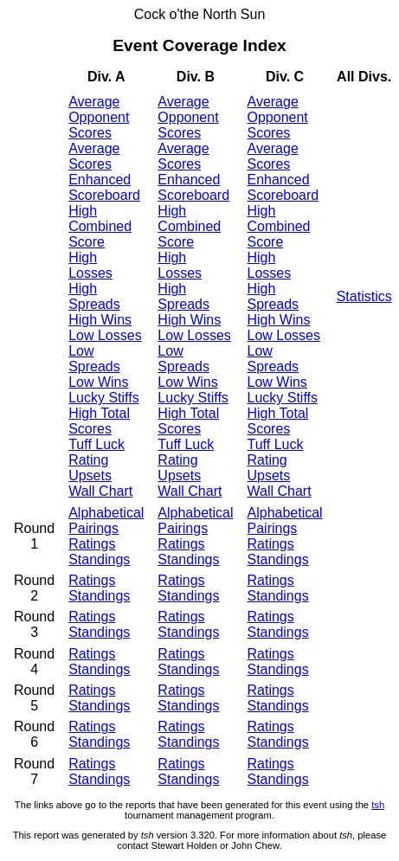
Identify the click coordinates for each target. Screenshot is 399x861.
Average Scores (93, 156)
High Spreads (94, 296)
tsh (377, 805)
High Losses (90, 265)
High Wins (100, 319)
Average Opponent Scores (98, 117)
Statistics (364, 296)
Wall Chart (100, 491)
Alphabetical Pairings (106, 520)
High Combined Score (100, 226)
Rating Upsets (90, 468)
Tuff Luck (96, 444)
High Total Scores (99, 421)
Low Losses (105, 335)
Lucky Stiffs (103, 397)
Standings (99, 559)
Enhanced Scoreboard (104, 187)
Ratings (91, 544)
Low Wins (98, 382)
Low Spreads (94, 359)
